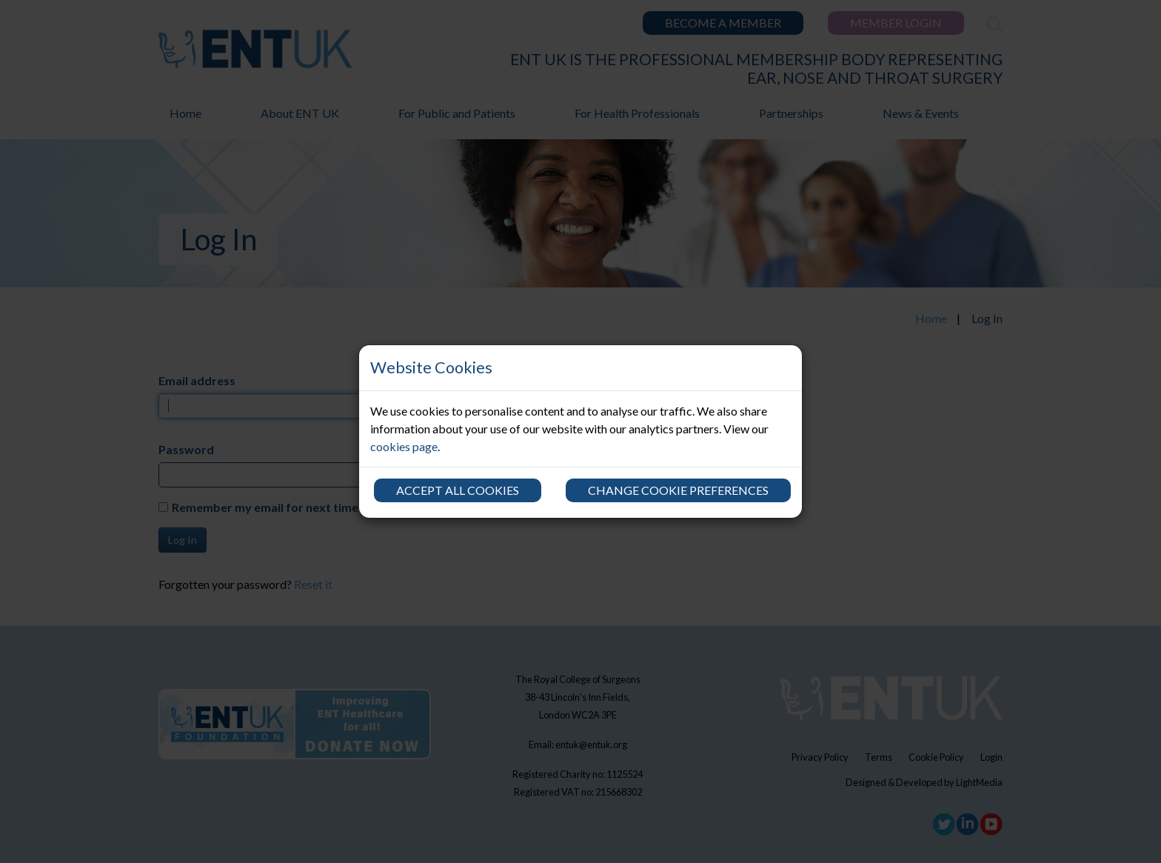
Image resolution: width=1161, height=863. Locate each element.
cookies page (404, 446)
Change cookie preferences (678, 490)
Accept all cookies (457, 490)
